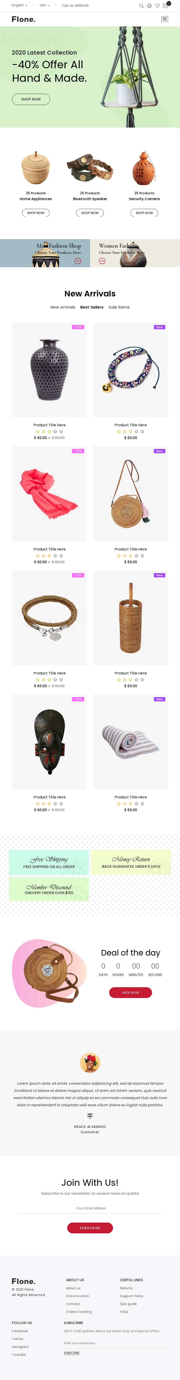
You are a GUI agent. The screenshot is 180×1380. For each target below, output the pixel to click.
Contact (73, 1304)
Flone (29, 1289)
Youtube (19, 1355)
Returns (126, 1288)
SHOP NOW (35, 213)
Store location (77, 1296)
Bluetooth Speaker (90, 198)
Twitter (17, 1339)
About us (73, 1288)
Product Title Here (49, 425)
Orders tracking (79, 1312)
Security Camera (144, 198)
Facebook (20, 1331)
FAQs (124, 1312)
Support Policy (131, 1296)
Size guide (128, 1304)
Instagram (20, 1347)
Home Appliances (36, 198)
